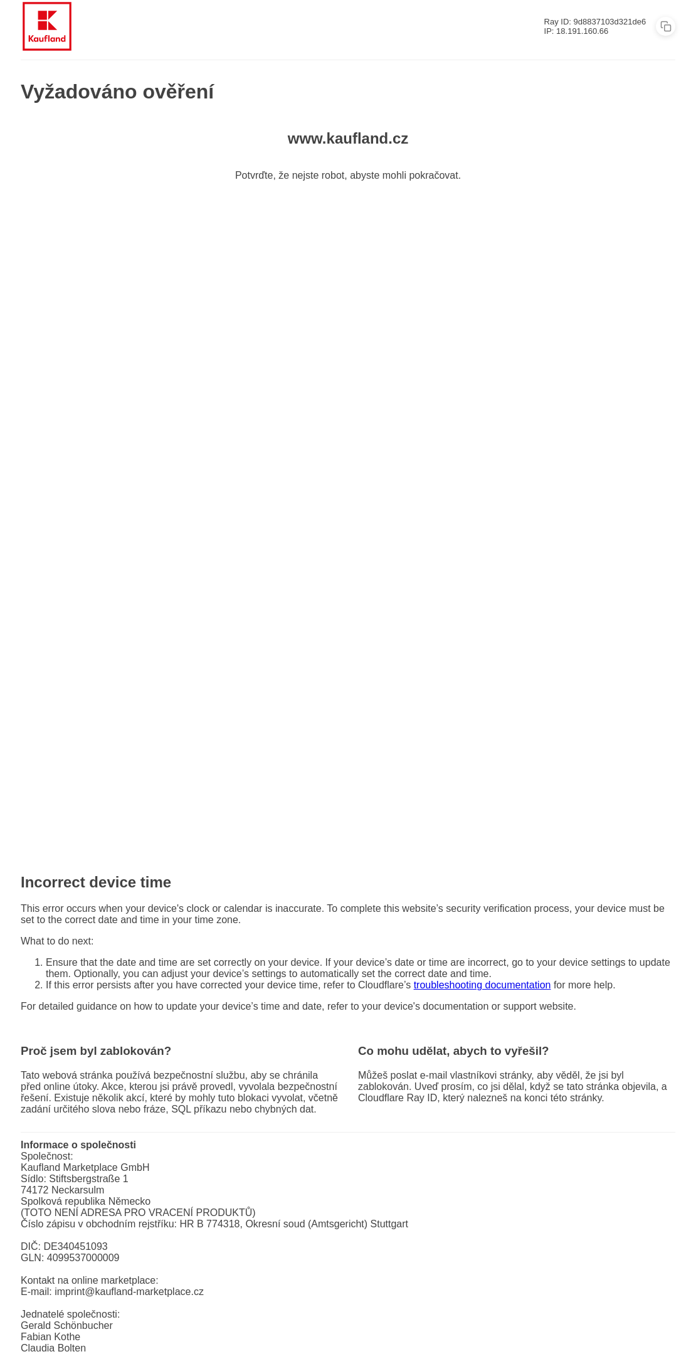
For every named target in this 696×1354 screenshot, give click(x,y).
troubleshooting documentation (482, 985)
